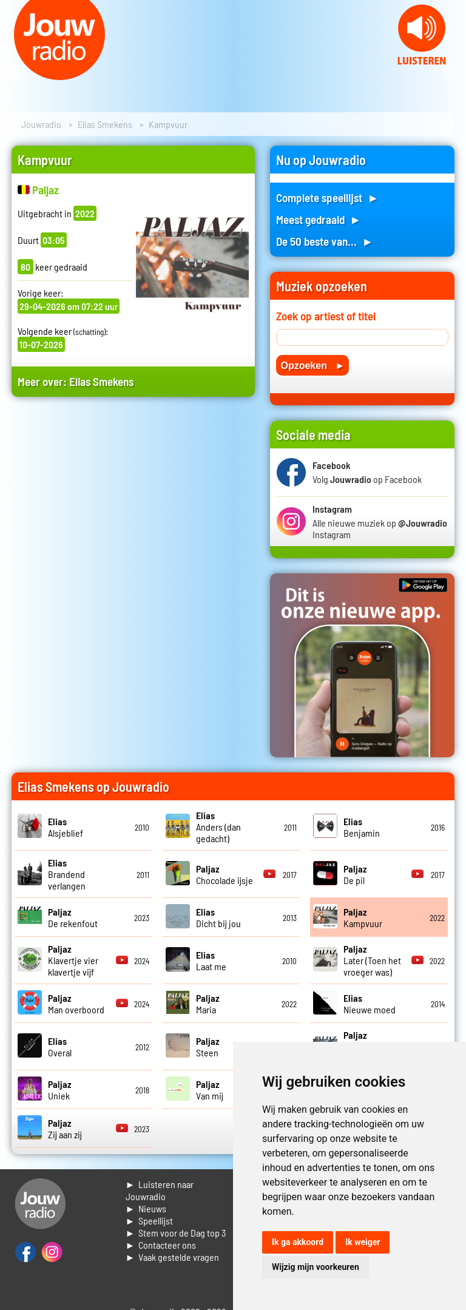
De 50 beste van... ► (324, 241)
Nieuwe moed (369, 1003)
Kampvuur (362, 917)
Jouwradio (41, 124)
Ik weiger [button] (362, 1242)
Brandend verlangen (67, 874)
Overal (60, 1046)
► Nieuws (146, 1208)
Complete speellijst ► (327, 197)
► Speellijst (150, 1220)
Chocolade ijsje (224, 874)
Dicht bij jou (218, 917)
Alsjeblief (65, 827)
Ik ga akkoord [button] (297, 1242)
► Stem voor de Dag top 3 (176, 1232)
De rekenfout (73, 917)
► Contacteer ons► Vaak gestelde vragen (173, 1251)
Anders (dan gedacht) (218, 826)
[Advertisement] (133, 513)
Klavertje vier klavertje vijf (73, 960)
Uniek (60, 1089)
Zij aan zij (65, 1128)
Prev (15, 73)
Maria (208, 1003)
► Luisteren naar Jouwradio (160, 1190)
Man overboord (76, 1003)
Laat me (211, 960)
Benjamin (361, 827)
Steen (208, 1046)
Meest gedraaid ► (318, 219)
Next (450, 73)
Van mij (209, 1089)
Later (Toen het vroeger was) (372, 960)
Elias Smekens (105, 124)
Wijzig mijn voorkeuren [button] (315, 1267)
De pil (355, 874)
